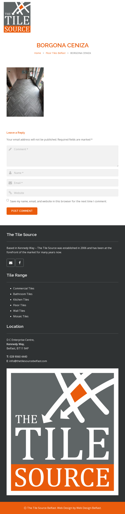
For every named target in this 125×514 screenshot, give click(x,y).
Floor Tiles (19, 305)
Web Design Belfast (88, 508)
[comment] (62, 156)
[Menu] (109, 17)
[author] (62, 173)
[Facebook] (119, 17)
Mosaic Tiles (20, 316)
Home (37, 53)
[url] (62, 193)
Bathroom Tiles (22, 294)
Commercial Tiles (23, 288)
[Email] (11, 263)
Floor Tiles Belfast (56, 53)
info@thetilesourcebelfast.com (28, 361)
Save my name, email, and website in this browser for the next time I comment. (58, 201)
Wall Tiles (19, 311)
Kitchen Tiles (21, 299)
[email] (62, 183)
